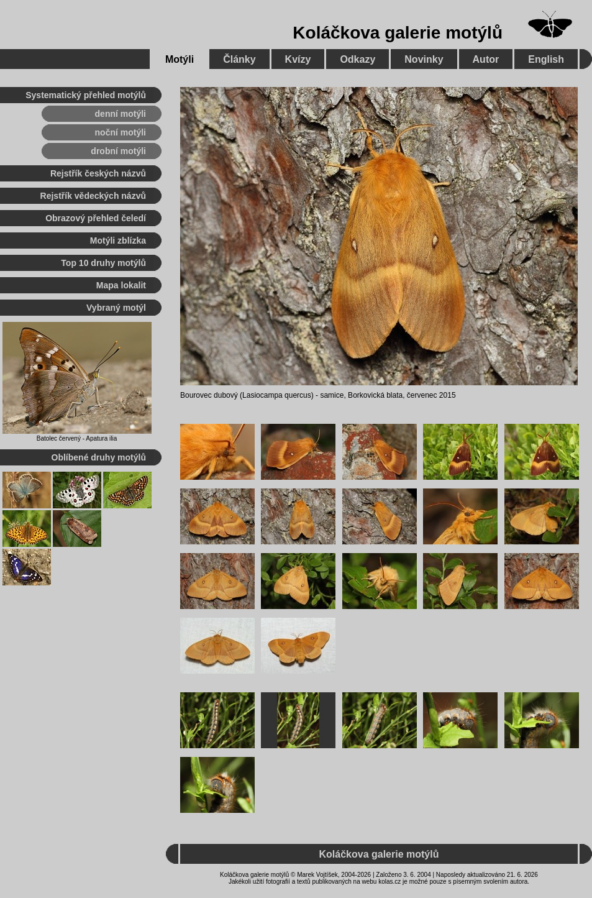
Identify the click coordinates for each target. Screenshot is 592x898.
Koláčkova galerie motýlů (398, 32)
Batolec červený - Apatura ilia (77, 438)
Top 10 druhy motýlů (103, 263)
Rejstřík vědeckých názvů (93, 196)
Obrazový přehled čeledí (95, 218)
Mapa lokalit (121, 285)
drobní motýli (118, 151)
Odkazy (357, 59)
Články (239, 59)
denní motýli (120, 114)
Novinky (423, 59)
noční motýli (120, 132)
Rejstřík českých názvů (98, 173)
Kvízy (298, 59)
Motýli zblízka (118, 240)
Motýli (179, 59)
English (546, 59)
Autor (486, 59)
